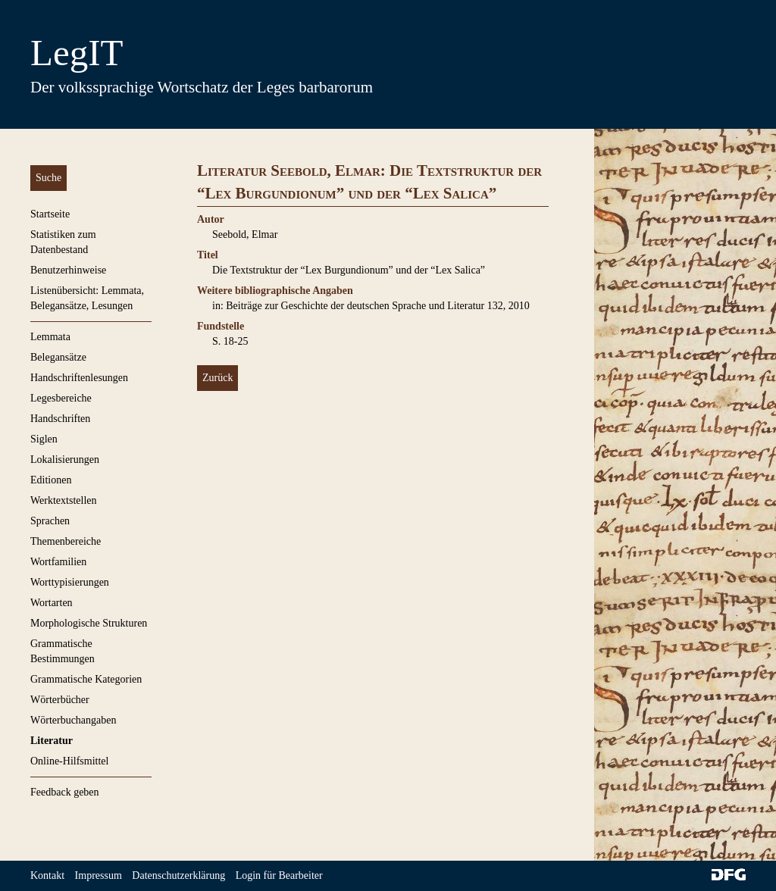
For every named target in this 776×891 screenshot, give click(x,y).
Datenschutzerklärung (178, 875)
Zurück (217, 377)
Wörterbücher (59, 699)
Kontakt (47, 875)
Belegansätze (58, 357)
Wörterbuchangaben (73, 720)
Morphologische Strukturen (88, 623)
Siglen (44, 439)
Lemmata (50, 336)
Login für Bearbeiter (279, 875)
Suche (48, 177)
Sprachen (50, 521)
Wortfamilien (58, 561)
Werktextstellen (63, 500)
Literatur (51, 740)
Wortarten (51, 602)
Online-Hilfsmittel (69, 761)
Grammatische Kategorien (86, 679)
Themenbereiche (65, 541)
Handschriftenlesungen (79, 377)
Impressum (98, 875)
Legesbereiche (61, 398)
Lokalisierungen (64, 459)
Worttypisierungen (69, 582)
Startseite (50, 214)
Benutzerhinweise (68, 270)
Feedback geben (64, 792)
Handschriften (60, 418)
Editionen (50, 480)
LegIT (76, 52)
